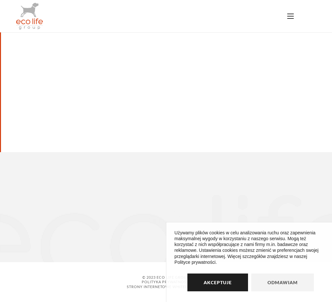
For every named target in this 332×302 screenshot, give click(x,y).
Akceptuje (218, 282)
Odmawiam (282, 282)
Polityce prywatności (195, 262)
